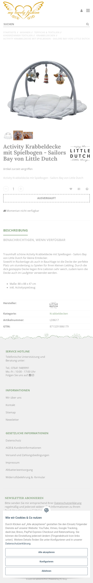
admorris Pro (41, 579)
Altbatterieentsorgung (19, 470)
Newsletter (12, 419)
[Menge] (13, 189)
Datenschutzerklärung (68, 503)
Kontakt (10, 405)
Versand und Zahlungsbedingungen (27, 455)
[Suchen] (44, 24)
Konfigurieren (46, 561)
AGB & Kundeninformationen (23, 448)
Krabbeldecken (59, 313)
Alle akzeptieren (46, 552)
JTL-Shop (63, 579)
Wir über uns (13, 397)
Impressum (13, 462)
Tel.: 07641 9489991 (17, 368)
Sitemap (11, 412)
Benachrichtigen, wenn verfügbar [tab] (34, 240)
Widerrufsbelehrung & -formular (25, 477)
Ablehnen (46, 571)
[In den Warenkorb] (46, 198)
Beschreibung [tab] (15, 230)
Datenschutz (13, 440)
